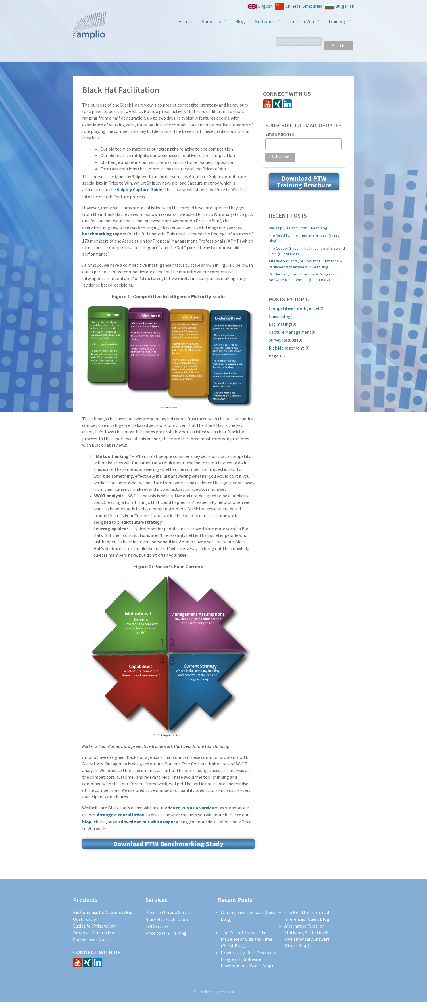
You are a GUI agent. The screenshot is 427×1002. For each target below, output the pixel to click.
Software (265, 23)
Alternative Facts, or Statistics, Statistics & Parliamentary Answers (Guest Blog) (305, 263)
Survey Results (283, 340)
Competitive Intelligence (293, 308)
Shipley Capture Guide (139, 189)
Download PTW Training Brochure (304, 181)
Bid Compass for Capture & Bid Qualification (102, 915)
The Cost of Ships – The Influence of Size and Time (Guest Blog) (307, 251)
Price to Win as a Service (189, 808)
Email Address (279, 134)
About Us (212, 23)
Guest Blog (279, 316)
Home (184, 21)
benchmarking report (104, 234)
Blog (240, 21)
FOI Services (157, 926)
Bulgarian (339, 6)
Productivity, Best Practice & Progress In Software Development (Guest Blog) (303, 277)
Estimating (280, 324)
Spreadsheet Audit (91, 939)
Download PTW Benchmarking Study (168, 843)
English (260, 6)
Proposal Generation (93, 933)
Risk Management (286, 348)
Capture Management (290, 332)
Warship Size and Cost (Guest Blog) (298, 228)
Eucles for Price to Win (95, 926)
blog (87, 821)
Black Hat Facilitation (166, 919)
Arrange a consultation (121, 814)
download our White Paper (148, 821)
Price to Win (302, 23)
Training (337, 23)
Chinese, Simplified (298, 6)
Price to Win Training (165, 933)
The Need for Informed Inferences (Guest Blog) (304, 238)
